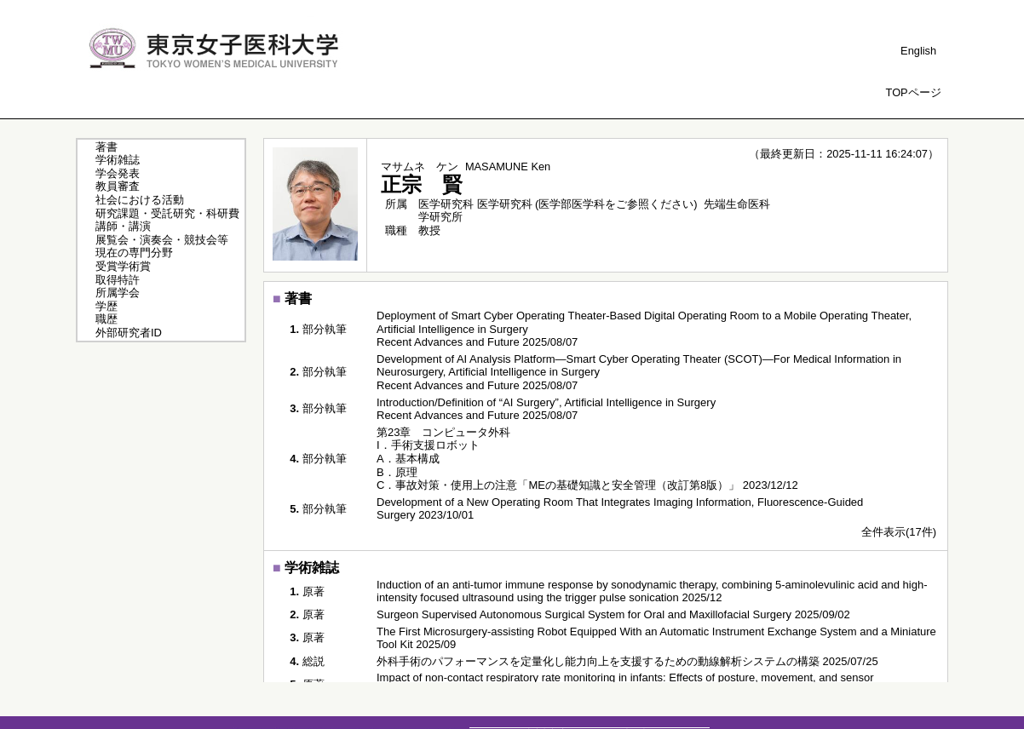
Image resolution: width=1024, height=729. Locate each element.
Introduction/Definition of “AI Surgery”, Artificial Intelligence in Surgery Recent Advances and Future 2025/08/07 (546, 409)
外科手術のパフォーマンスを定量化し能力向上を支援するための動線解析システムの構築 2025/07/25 (627, 661)
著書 (106, 147)
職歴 (106, 319)
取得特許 (117, 279)
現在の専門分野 (134, 252)
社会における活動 (139, 199)
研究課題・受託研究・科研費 (167, 213)
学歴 (106, 306)
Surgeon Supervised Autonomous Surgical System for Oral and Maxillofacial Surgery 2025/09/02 (613, 614)
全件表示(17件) (898, 531)
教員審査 (117, 186)
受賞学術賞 (123, 266)
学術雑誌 (117, 159)
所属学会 (117, 292)
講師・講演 (123, 226)
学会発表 (117, 173)
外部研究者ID (128, 332)
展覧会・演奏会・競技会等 (161, 239)
